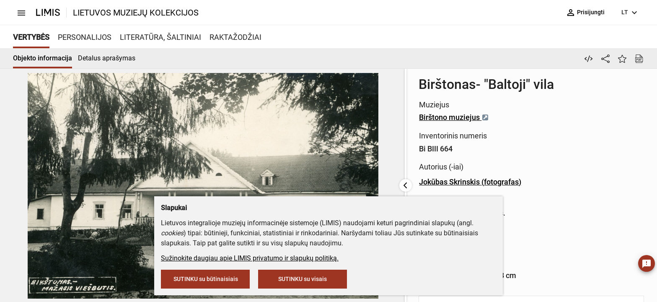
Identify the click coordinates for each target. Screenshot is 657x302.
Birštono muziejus (334, 117)
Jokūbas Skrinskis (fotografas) (350, 181)
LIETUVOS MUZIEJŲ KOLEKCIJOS (136, 13)
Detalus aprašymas (106, 58)
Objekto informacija (42, 58)
